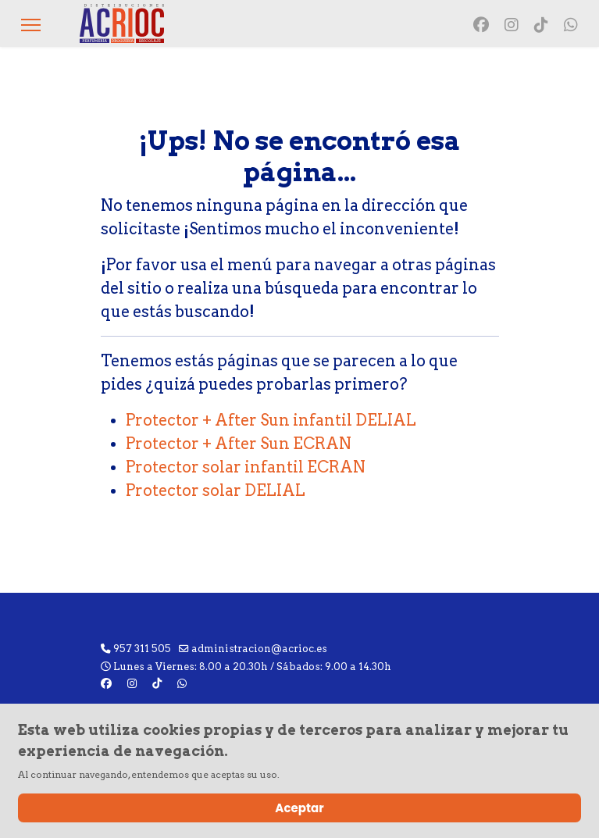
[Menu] (31, 25)
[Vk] (541, 25)
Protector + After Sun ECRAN (238, 443)
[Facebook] (481, 25)
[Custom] (571, 25)
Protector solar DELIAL (215, 490)
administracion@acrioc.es (259, 648)
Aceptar (299, 808)
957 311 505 (142, 648)
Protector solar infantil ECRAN (245, 467)
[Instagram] (512, 25)
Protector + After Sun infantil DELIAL (271, 420)
